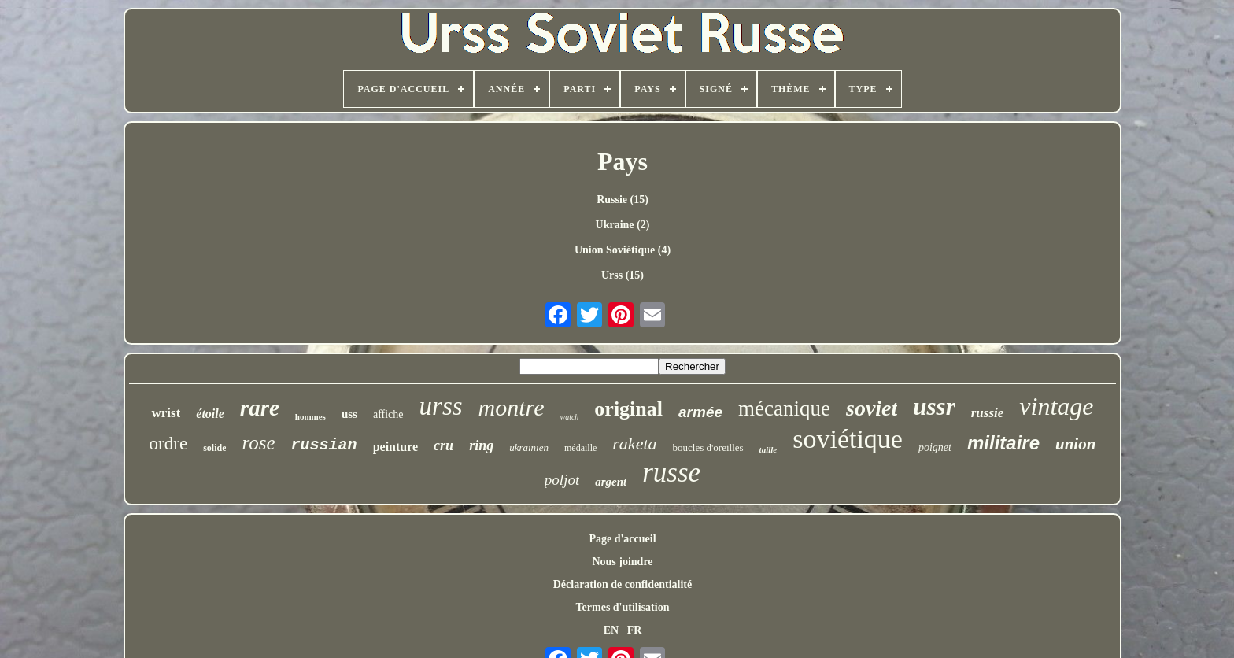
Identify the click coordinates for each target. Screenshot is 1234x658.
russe (671, 472)
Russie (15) (622, 199)
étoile (210, 413)
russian (324, 445)
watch (569, 416)
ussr (934, 406)
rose (258, 442)
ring (481, 445)
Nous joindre (622, 561)
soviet (871, 408)
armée (700, 412)
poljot (562, 479)
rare (259, 407)
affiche (388, 414)
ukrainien (529, 447)
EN (611, 630)
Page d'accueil (622, 539)
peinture (395, 446)
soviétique (847, 438)
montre (511, 407)
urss (441, 406)
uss (349, 414)
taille (768, 449)
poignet (934, 447)
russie (987, 412)
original (628, 408)
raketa (634, 443)
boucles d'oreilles (708, 447)
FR (634, 630)
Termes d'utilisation (623, 607)
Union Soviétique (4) (623, 250)
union (1075, 443)
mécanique (784, 408)
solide (214, 447)
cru (443, 445)
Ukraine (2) (623, 225)
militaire (1003, 442)
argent (610, 481)
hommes (310, 416)
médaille (580, 447)
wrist (165, 412)
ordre (169, 443)
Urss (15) (622, 275)
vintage (1056, 406)
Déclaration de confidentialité (623, 584)
